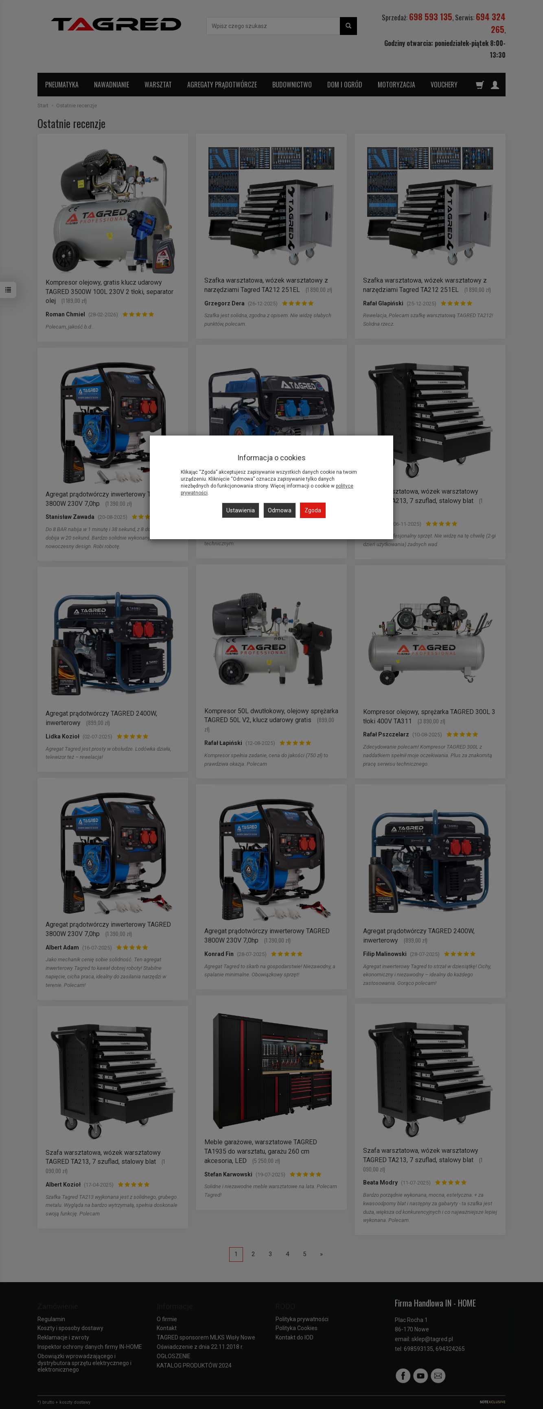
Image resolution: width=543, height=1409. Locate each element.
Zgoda (312, 510)
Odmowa (279, 510)
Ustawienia (240, 510)
